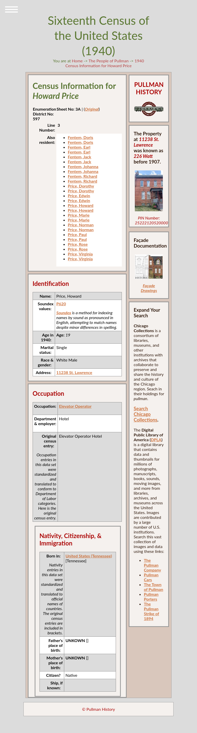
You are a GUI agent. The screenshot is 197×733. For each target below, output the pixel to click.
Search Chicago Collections (145, 414)
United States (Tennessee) (88, 555)
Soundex (63, 312)
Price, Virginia (80, 253)
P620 (61, 303)
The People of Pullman (108, 60)
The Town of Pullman (153, 587)
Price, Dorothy (81, 185)
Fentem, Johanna (83, 166)
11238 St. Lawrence (74, 372)
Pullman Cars (151, 577)
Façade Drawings (149, 288)
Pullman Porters (151, 596)
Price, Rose (78, 244)
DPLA (156, 439)
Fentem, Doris (80, 137)
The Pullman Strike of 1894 (151, 611)
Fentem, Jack (79, 156)
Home (77, 60)
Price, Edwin (79, 195)
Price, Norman (81, 224)
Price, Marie (78, 215)
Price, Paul (77, 234)
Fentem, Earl (79, 147)
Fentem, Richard (82, 176)
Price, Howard (80, 205)
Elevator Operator (75, 406)
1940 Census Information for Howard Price (104, 63)
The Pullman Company (152, 565)
